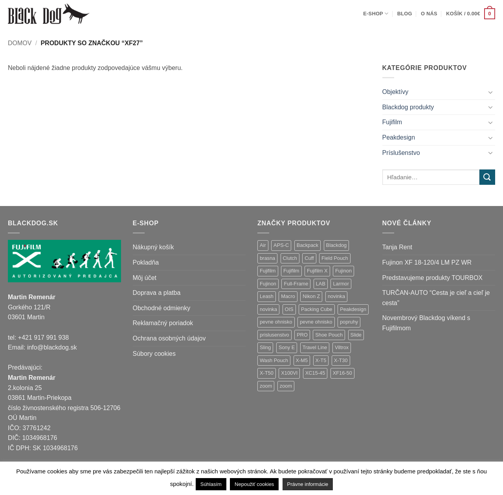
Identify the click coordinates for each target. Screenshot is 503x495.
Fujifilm (392, 122)
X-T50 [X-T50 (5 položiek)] (267, 373)
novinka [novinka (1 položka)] (268, 309)
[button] (470, 14)
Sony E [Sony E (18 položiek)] (287, 347)
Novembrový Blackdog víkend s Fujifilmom (426, 323)
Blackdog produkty (408, 107)
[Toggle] (490, 92)
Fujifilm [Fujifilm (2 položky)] (291, 271)
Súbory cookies (154, 353)
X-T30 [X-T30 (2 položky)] (341, 360)
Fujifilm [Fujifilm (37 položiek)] (268, 271)
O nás (429, 14)
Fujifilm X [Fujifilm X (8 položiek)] (317, 271)
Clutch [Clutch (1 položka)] (290, 258)
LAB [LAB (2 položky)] (320, 284)
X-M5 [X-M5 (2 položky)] (302, 360)
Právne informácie (308, 484)
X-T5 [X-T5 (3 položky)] (321, 360)
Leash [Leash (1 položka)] (267, 296)
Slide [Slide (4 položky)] (356, 335)
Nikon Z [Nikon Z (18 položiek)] (311, 296)
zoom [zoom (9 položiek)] (266, 386)
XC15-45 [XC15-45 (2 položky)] (315, 373)
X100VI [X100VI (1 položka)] (289, 373)
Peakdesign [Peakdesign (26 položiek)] (353, 309)
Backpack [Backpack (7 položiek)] (307, 245)
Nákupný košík (153, 247)
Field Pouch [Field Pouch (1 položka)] (334, 258)
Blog (404, 14)
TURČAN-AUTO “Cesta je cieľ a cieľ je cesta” (436, 297)
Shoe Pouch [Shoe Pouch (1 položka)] (329, 335)
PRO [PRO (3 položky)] (302, 335)
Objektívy (395, 91)
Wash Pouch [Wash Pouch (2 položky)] (274, 360)
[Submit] (487, 177)
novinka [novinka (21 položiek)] (336, 296)
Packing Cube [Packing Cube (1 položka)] (316, 309)
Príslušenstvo (401, 152)
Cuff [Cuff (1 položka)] (309, 258)
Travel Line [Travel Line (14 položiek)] (315, 347)
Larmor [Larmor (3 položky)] (341, 284)
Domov (19, 43)
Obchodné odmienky (162, 308)
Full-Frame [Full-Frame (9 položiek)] (296, 284)
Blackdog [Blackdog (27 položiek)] (336, 245)
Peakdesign (398, 137)
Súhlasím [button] (211, 484)
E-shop (375, 13)
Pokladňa (146, 262)
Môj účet (144, 277)
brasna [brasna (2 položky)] (267, 258)
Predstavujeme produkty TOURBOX (432, 277)
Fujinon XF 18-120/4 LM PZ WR (427, 262)
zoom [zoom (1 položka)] (286, 386)
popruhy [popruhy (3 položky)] (349, 322)
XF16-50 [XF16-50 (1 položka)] (342, 373)
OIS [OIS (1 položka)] (289, 309)
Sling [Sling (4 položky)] (265, 347)
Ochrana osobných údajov (169, 338)
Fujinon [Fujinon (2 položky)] (268, 284)
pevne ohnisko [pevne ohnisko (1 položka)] (316, 322)
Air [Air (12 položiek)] (263, 245)
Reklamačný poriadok (163, 323)
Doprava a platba (157, 292)
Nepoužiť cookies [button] (254, 484)
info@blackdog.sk (52, 347)
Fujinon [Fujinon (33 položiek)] (343, 271)
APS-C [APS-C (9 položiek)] (281, 245)
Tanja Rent (397, 247)
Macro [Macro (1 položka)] (288, 296)
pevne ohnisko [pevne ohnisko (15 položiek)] (276, 322)
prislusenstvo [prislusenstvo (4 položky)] (274, 335)
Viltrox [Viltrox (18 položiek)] (342, 347)
